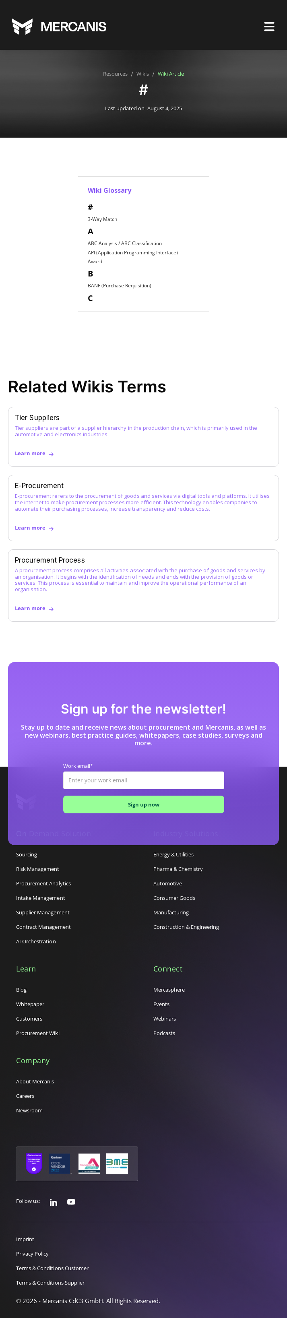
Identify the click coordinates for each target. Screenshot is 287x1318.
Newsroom (29, 1110)
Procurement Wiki (38, 1033)
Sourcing (26, 854)
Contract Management (43, 926)
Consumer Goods (174, 897)
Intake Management (40, 897)
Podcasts (164, 1033)
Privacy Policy (32, 1253)
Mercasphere (169, 989)
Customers (29, 1018)
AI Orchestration (36, 941)
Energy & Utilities (173, 854)
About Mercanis (35, 1081)
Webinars (164, 1018)
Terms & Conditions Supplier (50, 1282)
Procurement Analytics (43, 883)
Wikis (142, 74)
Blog (21, 989)
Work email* (78, 766)
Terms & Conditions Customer (52, 1268)
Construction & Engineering (186, 926)
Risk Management (38, 868)
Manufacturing (171, 912)
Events (161, 1004)
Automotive (167, 883)
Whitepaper (30, 1004)
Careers (25, 1095)
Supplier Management (43, 912)
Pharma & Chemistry (178, 868)
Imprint (25, 1239)
